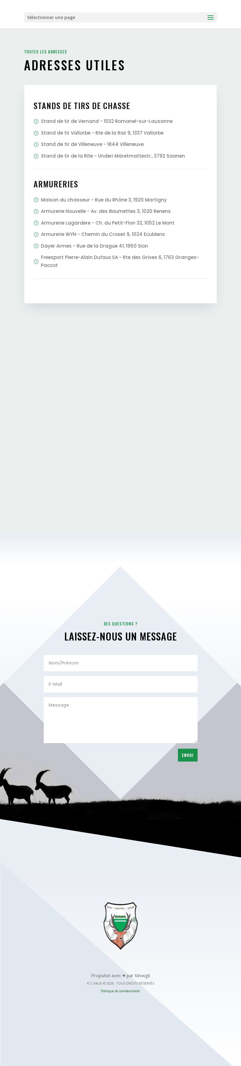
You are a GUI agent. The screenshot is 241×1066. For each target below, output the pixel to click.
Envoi (188, 755)
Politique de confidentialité (120, 991)
